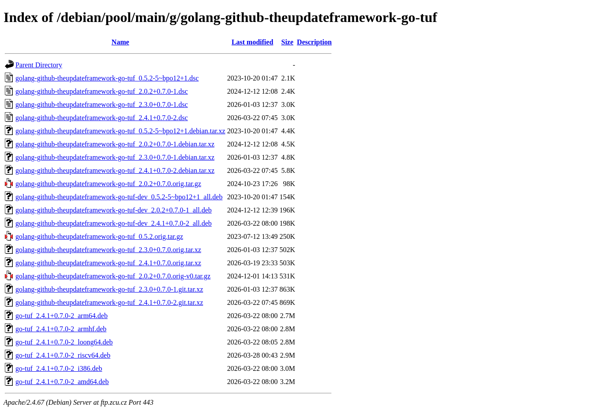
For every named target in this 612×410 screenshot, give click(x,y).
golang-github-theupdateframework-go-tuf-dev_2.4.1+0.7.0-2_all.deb (113, 223)
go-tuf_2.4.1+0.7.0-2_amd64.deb (62, 381)
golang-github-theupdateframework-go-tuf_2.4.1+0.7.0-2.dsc (101, 117)
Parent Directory (38, 65)
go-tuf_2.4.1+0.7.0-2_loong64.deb (64, 342)
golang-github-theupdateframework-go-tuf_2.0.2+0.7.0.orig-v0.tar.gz (112, 276)
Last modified (252, 42)
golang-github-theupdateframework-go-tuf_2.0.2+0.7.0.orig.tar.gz (108, 183)
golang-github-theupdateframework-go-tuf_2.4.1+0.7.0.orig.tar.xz (108, 263)
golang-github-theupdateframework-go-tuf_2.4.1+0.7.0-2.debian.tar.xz (114, 170)
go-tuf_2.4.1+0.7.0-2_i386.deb (58, 368)
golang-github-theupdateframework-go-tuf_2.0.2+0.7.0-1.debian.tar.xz (114, 144)
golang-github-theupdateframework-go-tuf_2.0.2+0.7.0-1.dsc (101, 91)
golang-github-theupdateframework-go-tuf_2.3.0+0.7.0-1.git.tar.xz (109, 289)
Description (314, 42)
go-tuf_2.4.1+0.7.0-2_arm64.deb (61, 315)
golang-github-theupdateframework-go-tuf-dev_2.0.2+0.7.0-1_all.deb (113, 210)
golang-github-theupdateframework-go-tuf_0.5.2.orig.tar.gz (99, 236)
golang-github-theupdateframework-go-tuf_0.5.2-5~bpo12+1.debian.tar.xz (120, 131)
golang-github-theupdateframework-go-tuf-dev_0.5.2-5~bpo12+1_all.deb (118, 197)
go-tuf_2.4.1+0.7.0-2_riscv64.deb (63, 355)
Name (120, 42)
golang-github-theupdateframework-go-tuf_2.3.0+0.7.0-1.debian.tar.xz (114, 157)
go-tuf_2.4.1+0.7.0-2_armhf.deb (61, 329)
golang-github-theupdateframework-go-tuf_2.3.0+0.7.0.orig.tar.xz (108, 249)
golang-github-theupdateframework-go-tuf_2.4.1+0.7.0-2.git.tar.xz (109, 302)
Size (287, 42)
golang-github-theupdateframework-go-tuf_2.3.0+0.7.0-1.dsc (101, 104)
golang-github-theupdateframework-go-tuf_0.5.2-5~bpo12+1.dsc (107, 78)
